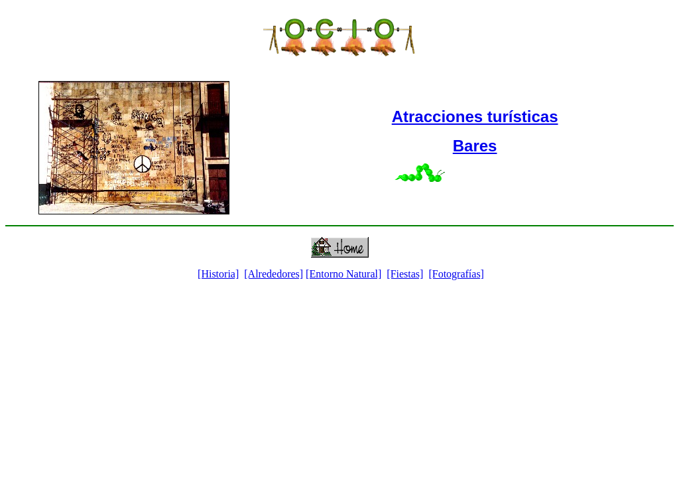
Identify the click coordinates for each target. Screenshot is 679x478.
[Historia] (218, 273)
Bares (475, 146)
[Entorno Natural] (343, 273)
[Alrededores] (273, 273)
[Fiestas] (405, 273)
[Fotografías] (456, 273)
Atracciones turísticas (475, 116)
